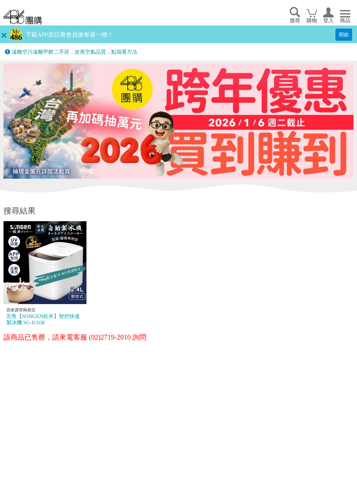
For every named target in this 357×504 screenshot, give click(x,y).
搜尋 (295, 20)
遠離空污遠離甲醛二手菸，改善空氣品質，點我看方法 (74, 52)
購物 (311, 20)
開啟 (344, 34)
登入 (328, 20)
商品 (345, 20)
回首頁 (22, 17)
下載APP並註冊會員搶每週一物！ (69, 34)
